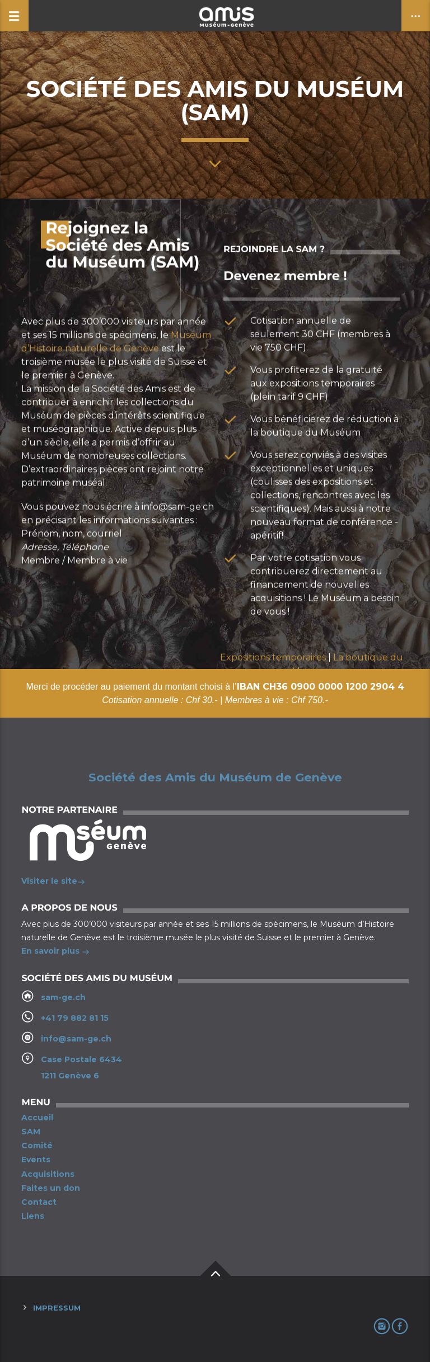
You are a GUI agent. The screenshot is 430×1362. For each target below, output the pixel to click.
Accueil (37, 1118)
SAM (30, 1132)
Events (35, 1159)
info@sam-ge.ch (76, 1039)
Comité (37, 1146)
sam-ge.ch (63, 997)
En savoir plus (55, 952)
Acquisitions (47, 1174)
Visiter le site (53, 882)
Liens (32, 1216)
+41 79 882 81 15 (75, 1018)
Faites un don (50, 1188)
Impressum (57, 1307)
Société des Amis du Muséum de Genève (215, 777)
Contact (39, 1202)
